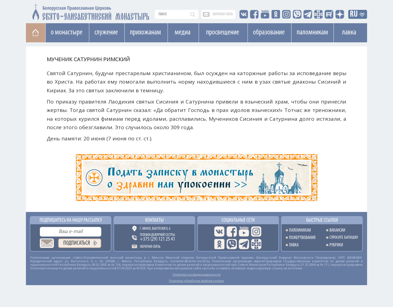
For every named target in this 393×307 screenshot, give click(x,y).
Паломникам (312, 32)
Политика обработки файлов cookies (196, 280)
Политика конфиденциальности (196, 274)
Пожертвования (302, 238)
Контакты (154, 220)
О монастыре (66, 32)
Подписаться (76, 243)
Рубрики (336, 245)
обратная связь (223, 14)
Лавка (349, 32)
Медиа (182, 32)
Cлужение (106, 32)
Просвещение (222, 32)
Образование (269, 32)
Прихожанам (145, 32)
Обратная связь (150, 247)
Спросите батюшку (343, 238)
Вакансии (337, 230)
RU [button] (354, 15)
